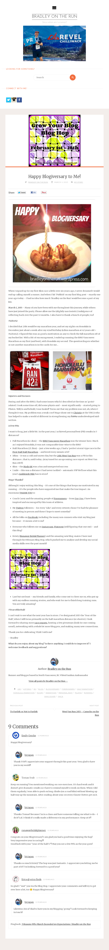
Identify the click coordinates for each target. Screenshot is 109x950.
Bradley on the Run (54, 17)
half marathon (85, 689)
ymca (60, 696)
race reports (40, 623)
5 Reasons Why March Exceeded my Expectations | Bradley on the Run (56, 924)
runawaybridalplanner (34, 830)
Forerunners (60, 498)
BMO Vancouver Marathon (56, 441)
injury (40, 693)
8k (34, 689)
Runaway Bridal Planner (32, 536)
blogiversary (52, 689)
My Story (78, 182)
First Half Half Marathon (25, 452)
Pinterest (59, 526)
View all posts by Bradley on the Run (48, 681)
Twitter (20, 508)
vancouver (50, 696)
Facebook (33, 517)
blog (40, 689)
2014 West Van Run (66, 455)
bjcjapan (29, 755)
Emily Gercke (29, 735)
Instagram (47, 526)
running (88, 693)
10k (19, 689)
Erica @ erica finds (31, 879)
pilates (78, 693)
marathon (51, 693)
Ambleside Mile (27, 474)
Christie (77, 413)
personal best (65, 693)
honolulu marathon (23, 693)
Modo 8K (28, 466)
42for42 (27, 689)
